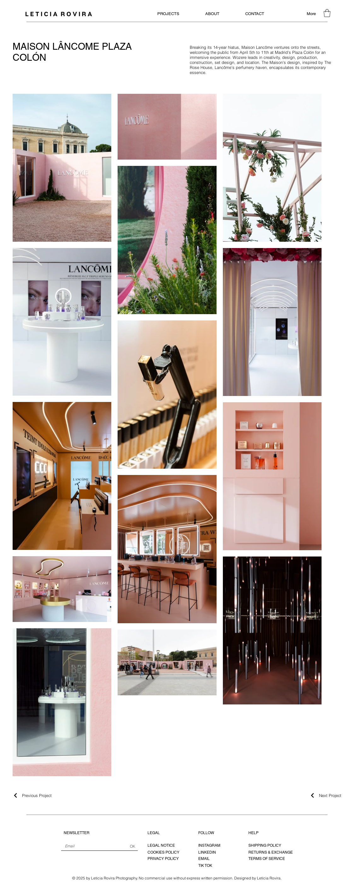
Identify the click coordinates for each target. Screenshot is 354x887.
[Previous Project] (32, 795)
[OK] (132, 846)
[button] (327, 13)
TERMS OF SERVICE (266, 858)
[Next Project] (325, 795)
